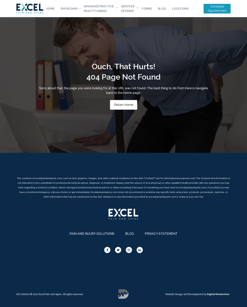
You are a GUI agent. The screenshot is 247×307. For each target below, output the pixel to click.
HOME (50, 8)
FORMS (147, 8)
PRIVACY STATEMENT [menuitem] (161, 234)
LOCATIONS (180, 8)
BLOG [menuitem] (129, 234)
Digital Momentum (123, 294)
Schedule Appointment (217, 9)
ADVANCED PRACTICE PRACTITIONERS (99, 9)
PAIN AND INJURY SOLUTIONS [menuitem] (91, 234)
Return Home (123, 105)
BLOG (162, 8)
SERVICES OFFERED (127, 9)
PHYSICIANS (69, 8)
